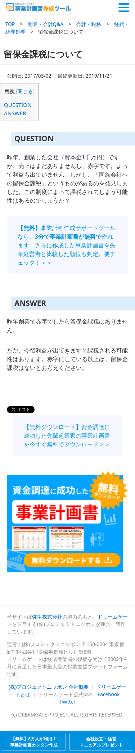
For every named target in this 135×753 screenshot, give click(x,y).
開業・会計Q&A (46, 24)
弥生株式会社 (47, 616)
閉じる (25, 91)
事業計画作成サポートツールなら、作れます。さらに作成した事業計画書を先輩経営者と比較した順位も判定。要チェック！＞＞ (67, 245)
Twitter (67, 701)
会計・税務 (88, 24)
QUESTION (18, 104)
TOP (10, 24)
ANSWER (15, 113)
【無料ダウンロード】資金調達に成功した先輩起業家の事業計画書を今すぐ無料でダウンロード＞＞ (67, 435)
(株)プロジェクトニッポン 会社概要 (49, 686)
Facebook (109, 694)
